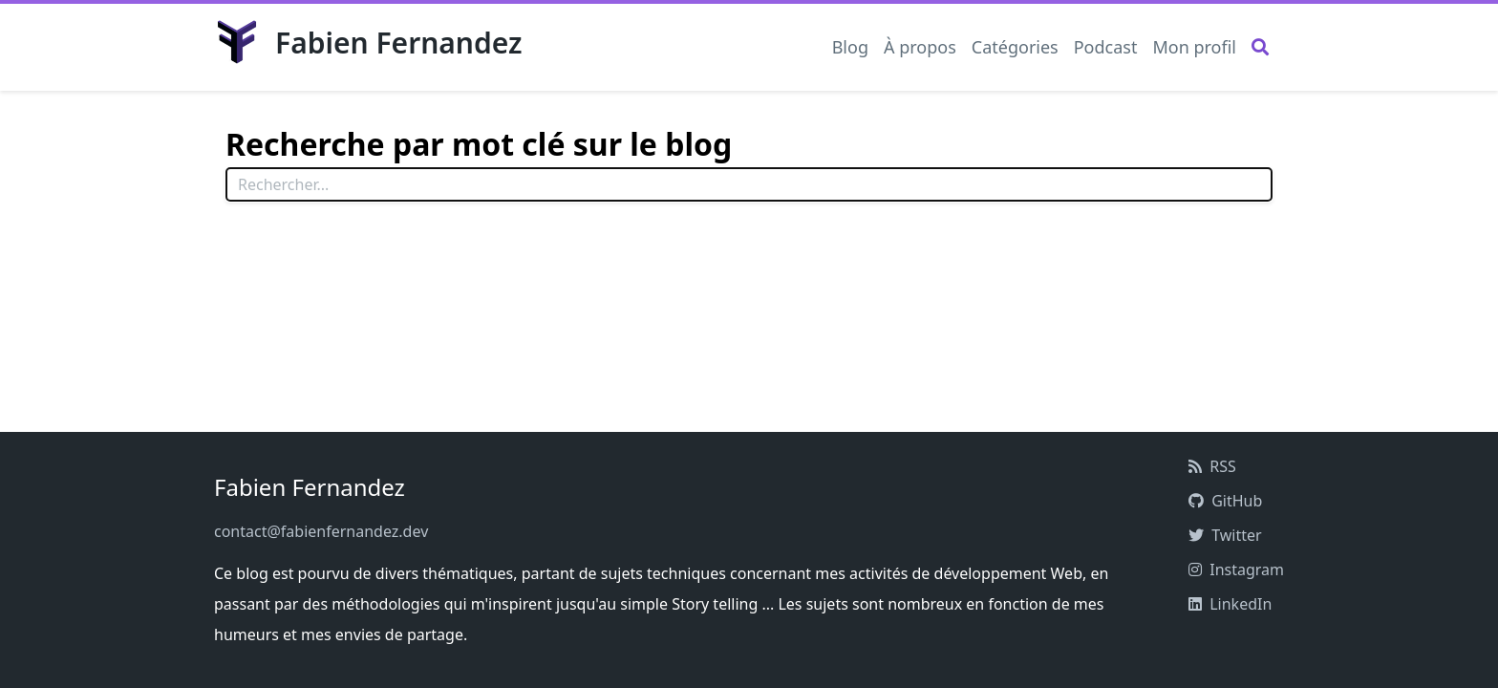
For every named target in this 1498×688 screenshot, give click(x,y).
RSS (1212, 466)
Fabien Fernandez (368, 41)
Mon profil (1194, 46)
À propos (920, 46)
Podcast (1106, 46)
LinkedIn (1230, 603)
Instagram (1236, 569)
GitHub (1225, 500)
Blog (850, 46)
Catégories (1015, 46)
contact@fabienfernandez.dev (321, 531)
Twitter (1225, 535)
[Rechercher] (1260, 54)
